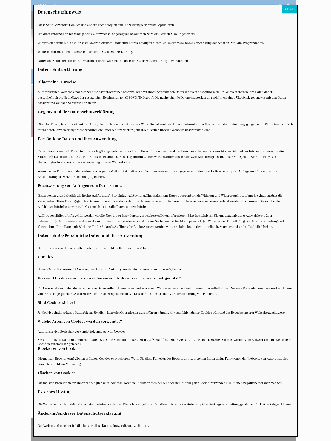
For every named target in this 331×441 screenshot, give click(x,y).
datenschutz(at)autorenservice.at (61, 221)
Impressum (109, 221)
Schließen (290, 9)
